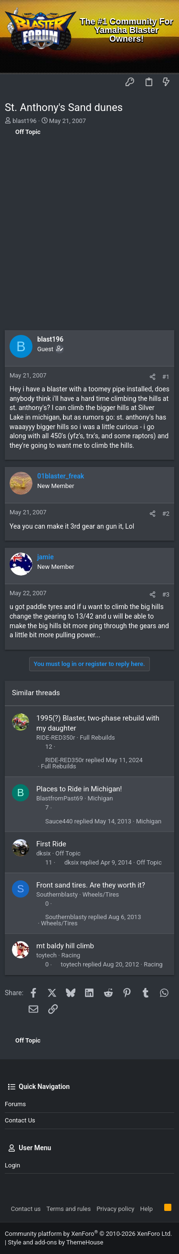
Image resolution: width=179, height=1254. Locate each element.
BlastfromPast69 (59, 798)
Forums (15, 1104)
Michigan (100, 798)
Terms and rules (68, 1208)
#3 (165, 594)
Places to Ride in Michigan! (79, 789)
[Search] (165, 60)
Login (12, 1165)
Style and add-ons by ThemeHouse (55, 1242)
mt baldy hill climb (65, 946)
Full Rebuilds (97, 737)
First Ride (51, 844)
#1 (165, 376)
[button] (14, 82)
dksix (43, 853)
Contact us (20, 1120)
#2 (165, 513)
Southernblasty (57, 894)
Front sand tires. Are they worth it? (90, 885)
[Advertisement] (89, 235)
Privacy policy (115, 1208)
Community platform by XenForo (88, 1233)
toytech (46, 955)
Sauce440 (59, 821)
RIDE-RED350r (55, 737)
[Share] (152, 376)
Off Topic (68, 853)
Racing (71, 955)
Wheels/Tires (101, 894)
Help (146, 1208)
